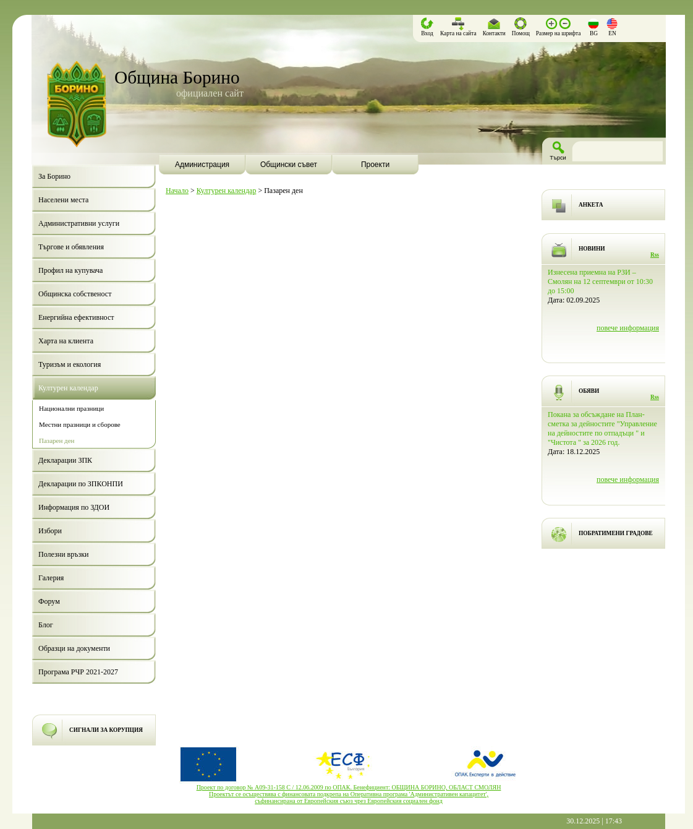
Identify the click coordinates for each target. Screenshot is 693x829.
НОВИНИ (592, 249)
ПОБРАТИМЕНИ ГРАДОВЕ (616, 533)
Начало (177, 190)
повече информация (628, 328)
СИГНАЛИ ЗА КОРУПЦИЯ (106, 730)
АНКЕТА (591, 205)
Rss (654, 255)
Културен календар (227, 190)
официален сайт (210, 93)
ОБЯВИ (589, 391)
